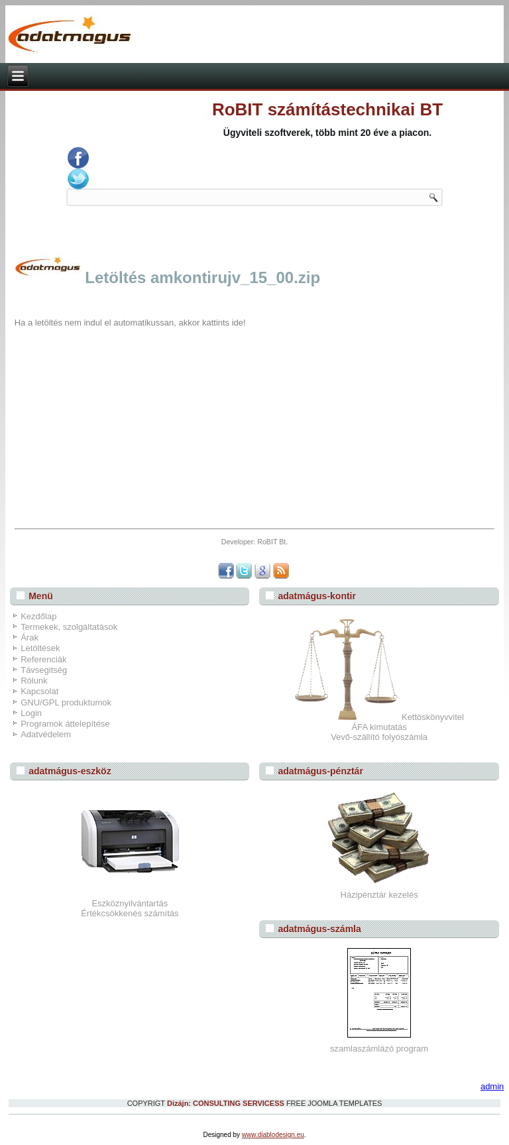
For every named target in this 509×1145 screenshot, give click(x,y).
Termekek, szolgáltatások (69, 627)
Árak (29, 637)
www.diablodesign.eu (273, 1134)
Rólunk (34, 681)
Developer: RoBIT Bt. (254, 542)
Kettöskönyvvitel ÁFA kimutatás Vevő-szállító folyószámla (379, 727)
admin (492, 1086)
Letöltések (40, 648)
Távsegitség (44, 670)
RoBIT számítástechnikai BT (327, 109)
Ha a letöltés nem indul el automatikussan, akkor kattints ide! (130, 323)
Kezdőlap (38, 616)
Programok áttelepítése (65, 724)
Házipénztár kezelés (379, 895)
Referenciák (43, 659)
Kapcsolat (39, 691)
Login (31, 713)
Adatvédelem (46, 734)
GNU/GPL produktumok (66, 702)
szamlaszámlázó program (379, 1049)
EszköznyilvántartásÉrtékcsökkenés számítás (129, 908)
